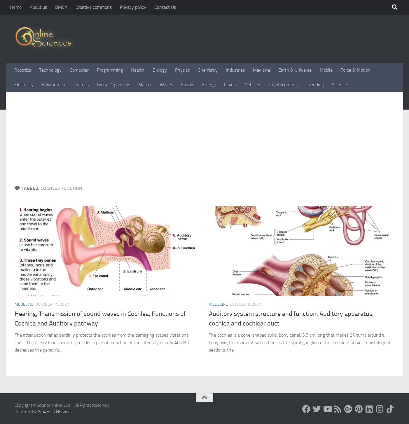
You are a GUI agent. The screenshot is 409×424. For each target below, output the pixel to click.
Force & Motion (355, 70)
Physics (182, 70)
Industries (235, 70)
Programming (110, 70)
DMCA (61, 7)
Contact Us (165, 7)
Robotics (22, 70)
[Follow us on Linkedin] (369, 409)
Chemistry (208, 70)
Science (339, 84)
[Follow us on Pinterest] (359, 409)
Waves (166, 84)
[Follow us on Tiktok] (390, 409)
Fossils (187, 84)
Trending (315, 84)
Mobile (326, 70)
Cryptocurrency (284, 84)
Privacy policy (133, 7)
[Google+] (348, 409)
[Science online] (306, 409)
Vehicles (253, 84)
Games (82, 84)
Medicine (261, 70)
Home (16, 7)
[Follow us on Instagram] (380, 409)
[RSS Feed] (338, 409)
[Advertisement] (204, 141)
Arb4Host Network (55, 411)
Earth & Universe (295, 70)
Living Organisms (113, 84)
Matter (145, 84)
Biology (160, 70)
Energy (209, 84)
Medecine (24, 304)
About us (38, 7)
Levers (230, 84)
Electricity (24, 84)
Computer (79, 70)
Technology (50, 70)
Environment (54, 84)
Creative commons (94, 7)
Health (137, 70)
